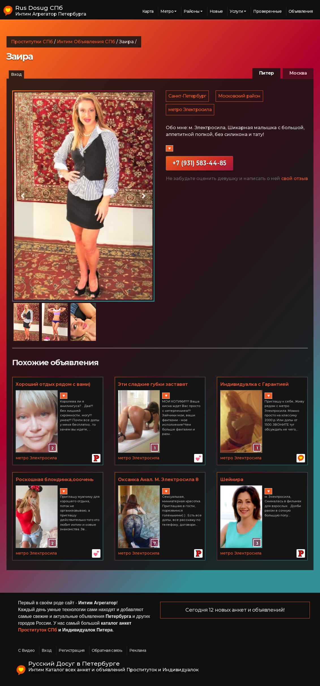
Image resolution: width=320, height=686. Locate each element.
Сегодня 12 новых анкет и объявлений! (234, 610)
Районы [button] (191, 11)
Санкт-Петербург (188, 96)
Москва (298, 73)
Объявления (301, 11)
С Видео (26, 650)
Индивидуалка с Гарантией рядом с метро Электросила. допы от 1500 (256, 385)
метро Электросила (190, 111)
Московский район (240, 96)
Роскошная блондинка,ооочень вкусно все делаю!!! (55, 480)
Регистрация (71, 650)
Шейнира (231, 479)
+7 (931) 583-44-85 (199, 165)
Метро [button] (166, 11)
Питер (266, 73)
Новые (216, 11)
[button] (22, 196)
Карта (148, 11)
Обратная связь (107, 650)
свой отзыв (294, 180)
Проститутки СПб (32, 41)
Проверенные (267, 11)
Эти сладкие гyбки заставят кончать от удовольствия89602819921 (153, 385)
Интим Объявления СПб (86, 41)
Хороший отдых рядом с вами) (53, 384)
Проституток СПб (37, 629)
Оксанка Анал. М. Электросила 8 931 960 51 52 (158, 480)
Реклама (137, 650)
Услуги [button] (236, 11)
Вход (16, 74)
